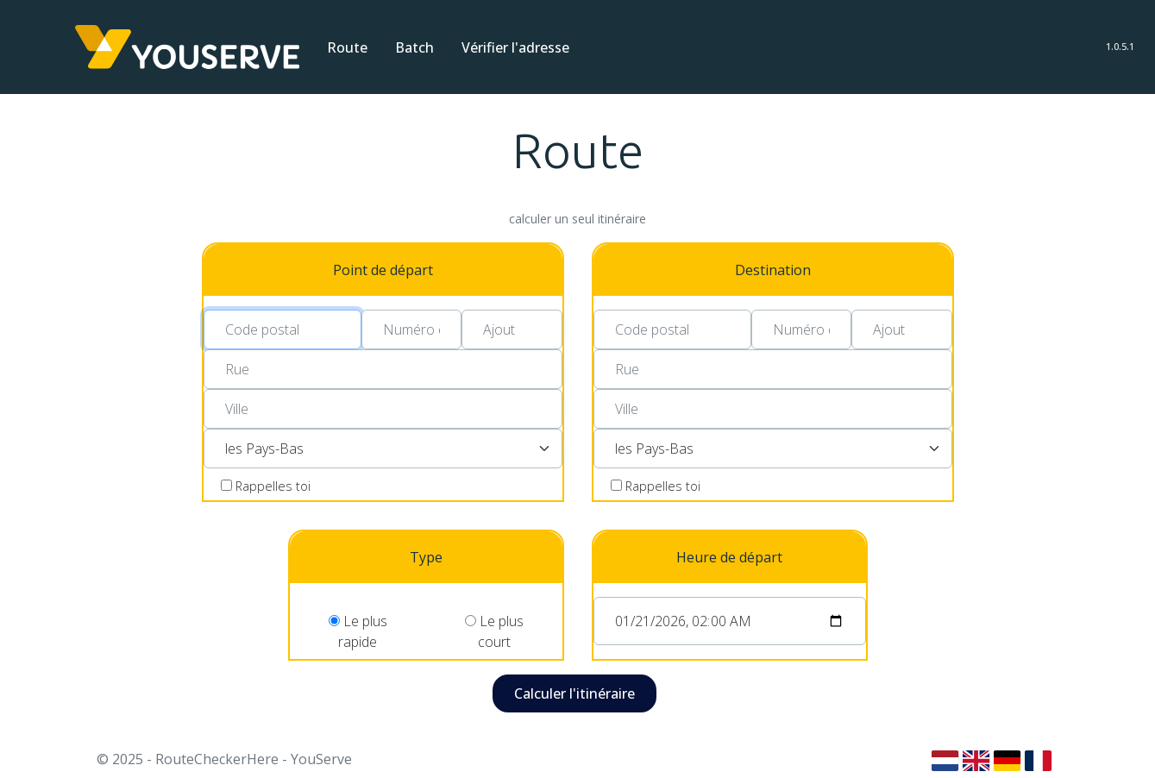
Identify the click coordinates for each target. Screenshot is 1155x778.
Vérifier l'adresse (515, 47)
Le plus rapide (358, 628)
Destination (773, 269)
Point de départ (383, 269)
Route (347, 47)
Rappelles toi (273, 486)
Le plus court (494, 628)
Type (426, 557)
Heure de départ (729, 557)
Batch (414, 47)
